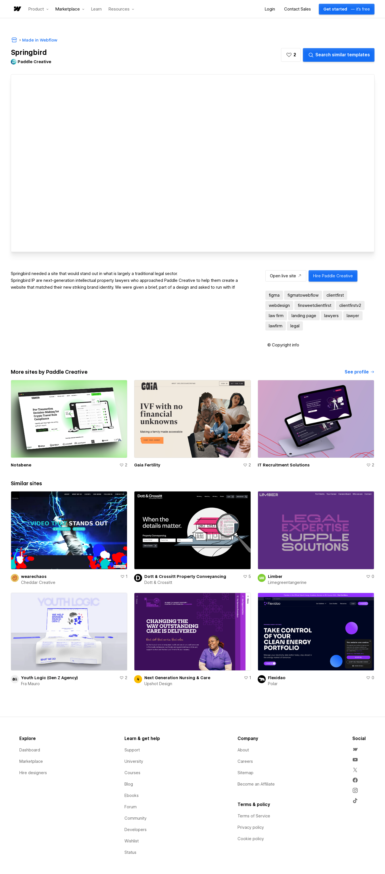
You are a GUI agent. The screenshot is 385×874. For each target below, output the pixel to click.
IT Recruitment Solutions (284, 465)
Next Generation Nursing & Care (177, 677)
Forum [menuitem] (130, 807)
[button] (38, 9)
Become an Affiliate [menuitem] (256, 784)
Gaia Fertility (147, 465)
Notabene (21, 465)
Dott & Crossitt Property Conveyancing (185, 576)
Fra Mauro (30, 683)
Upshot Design (158, 683)
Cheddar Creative (38, 582)
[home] (17, 9)
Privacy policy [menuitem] (251, 827)
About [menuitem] (243, 750)
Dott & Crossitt (158, 582)
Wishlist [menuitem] (131, 841)
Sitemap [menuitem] (245, 772)
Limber (275, 576)
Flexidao (277, 677)
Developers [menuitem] (135, 829)
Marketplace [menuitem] (31, 761)
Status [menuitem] (130, 852)
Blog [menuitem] (128, 784)
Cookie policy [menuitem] (251, 838)
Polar (273, 683)
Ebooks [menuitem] (131, 795)
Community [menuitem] (135, 818)
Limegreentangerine (287, 582)
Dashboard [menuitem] (29, 750)
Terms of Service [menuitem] (254, 816)
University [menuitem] (133, 761)
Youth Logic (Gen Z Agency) (49, 677)
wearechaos (34, 576)
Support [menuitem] (132, 750)
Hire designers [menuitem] (33, 772)
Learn (96, 9)
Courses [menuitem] (132, 772)
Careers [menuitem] (245, 761)
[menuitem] (355, 749)
